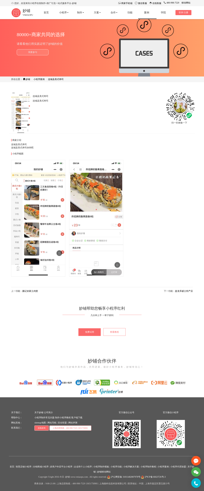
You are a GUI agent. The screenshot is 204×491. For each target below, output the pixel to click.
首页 (12, 467)
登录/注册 (183, 12)
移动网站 (186, 3)
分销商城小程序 (41, 467)
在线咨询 (41, 428)
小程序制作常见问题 (44, 417)
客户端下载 (76, 417)
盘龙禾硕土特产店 (184, 291)
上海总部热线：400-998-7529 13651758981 (70, 428)
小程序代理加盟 (178, 467)
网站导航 (51, 423)
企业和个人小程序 (83, 467)
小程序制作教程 (148, 467)
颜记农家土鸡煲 (30, 291)
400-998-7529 (172, 3)
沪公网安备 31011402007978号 (123, 477)
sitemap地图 (40, 423)
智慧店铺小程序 (23, 467)
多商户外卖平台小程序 (61, 467)
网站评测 (72, 423)
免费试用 (89, 332)
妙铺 (26, 11)
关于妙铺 (38, 412)
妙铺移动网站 (104, 472)
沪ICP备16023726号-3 (153, 477)
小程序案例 (39, 79)
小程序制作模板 (101, 467)
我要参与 (32, 52)
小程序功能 (116, 467)
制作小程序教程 (63, 417)
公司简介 (48, 412)
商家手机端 (127, 3)
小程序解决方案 (131, 467)
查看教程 (114, 332)
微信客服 (142, 3)
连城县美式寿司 (56, 79)
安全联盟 (62, 423)
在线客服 (156, 3)
